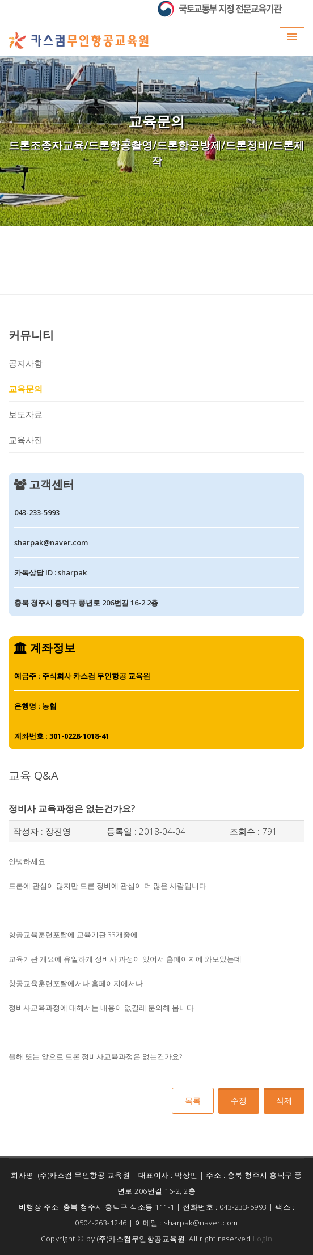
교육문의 (26, 388)
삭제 (284, 1100)
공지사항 (26, 363)
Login (263, 1238)
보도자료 (26, 414)
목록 (193, 1100)
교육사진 (26, 439)
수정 (239, 1100)
